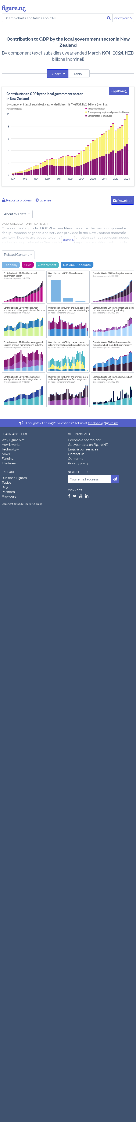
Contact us (76, 453)
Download (122, 200)
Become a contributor (84, 439)
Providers (9, 496)
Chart (56, 73)
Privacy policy (78, 463)
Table (78, 73)
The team (9, 463)
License (43, 200)
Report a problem (17, 200)
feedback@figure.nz (103, 422)
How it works (11, 444)
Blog (5, 486)
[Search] (108, 18)
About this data (15, 213)
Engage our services (83, 449)
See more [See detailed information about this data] (68, 239)
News (6, 453)
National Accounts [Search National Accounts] (77, 264)
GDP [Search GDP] (27, 264)
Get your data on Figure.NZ (88, 444)
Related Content (16, 254)
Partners (8, 491)
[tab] (57, 73)
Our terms (75, 458)
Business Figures (14, 477)
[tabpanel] (68, 136)
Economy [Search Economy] (11, 264)
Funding (7, 458)
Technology (10, 449)
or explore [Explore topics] (123, 17)
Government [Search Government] (47, 264)
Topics (6, 482)
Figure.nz (14, 8)
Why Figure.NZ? (13, 439)
